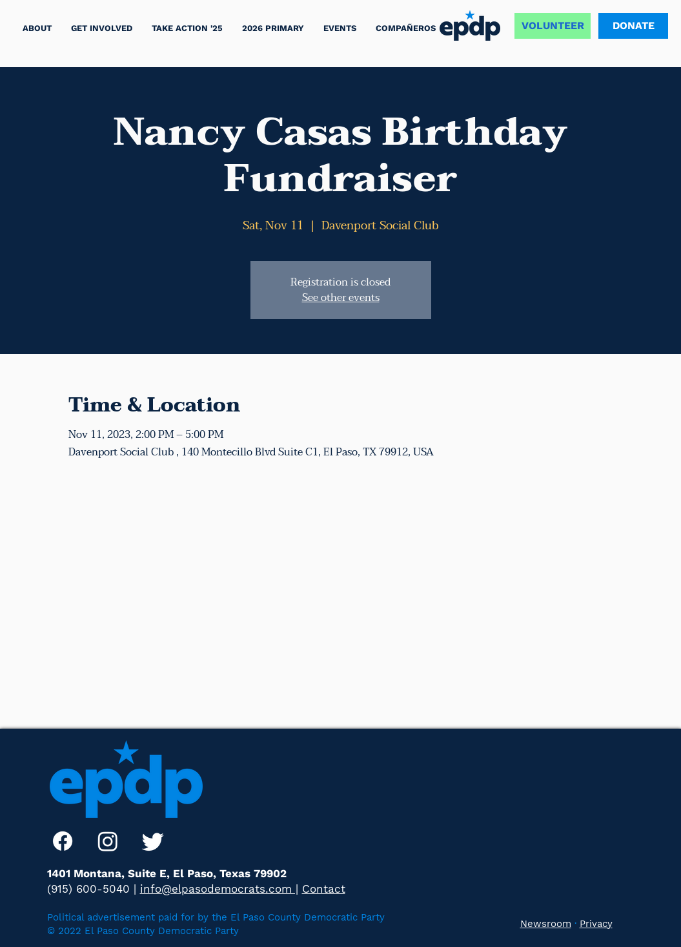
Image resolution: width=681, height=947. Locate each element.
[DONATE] (633, 26)
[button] (187, 28)
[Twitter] (153, 841)
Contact (323, 888)
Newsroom (545, 924)
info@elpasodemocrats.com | (219, 888)
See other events (341, 298)
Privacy (596, 924)
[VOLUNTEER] (552, 26)
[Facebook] (63, 841)
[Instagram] (108, 841)
